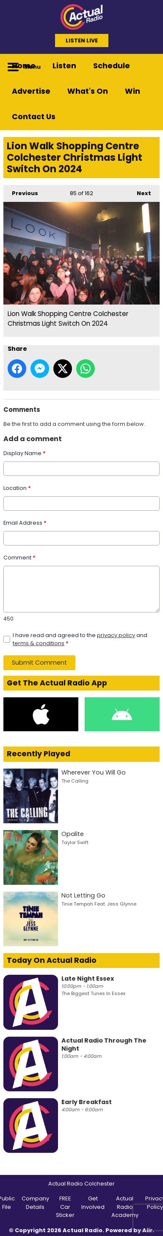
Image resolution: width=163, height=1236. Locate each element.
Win (132, 91)
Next (139, 191)
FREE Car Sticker (65, 1206)
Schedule (111, 66)
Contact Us (33, 117)
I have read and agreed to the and (80, 639)
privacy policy (116, 635)
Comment (19, 557)
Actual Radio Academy (124, 1206)
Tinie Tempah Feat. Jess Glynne (98, 903)
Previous (20, 191)
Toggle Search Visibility (147, 66)
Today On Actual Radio (52, 960)
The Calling (74, 780)
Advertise (31, 91)
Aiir (147, 1230)
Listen (64, 66)
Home (24, 66)
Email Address (25, 522)
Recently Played (38, 754)
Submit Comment (39, 662)
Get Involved (93, 1202)
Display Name (24, 453)
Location (17, 488)
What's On (87, 91)
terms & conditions (38, 643)
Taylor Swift (74, 842)
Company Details (35, 1202)
